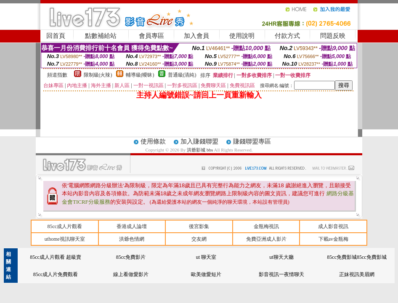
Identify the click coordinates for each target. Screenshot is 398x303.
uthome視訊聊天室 (65, 239)
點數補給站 (101, 35)
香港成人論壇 (132, 226)
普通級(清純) (182, 75)
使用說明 (242, 35)
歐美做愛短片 (206, 274)
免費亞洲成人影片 (266, 239)
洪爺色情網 (131, 239)
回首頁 (55, 35)
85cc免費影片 (131, 257)
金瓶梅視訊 (266, 226)
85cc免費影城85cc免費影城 (356, 257)
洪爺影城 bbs (200, 149)
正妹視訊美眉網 (356, 274)
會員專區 (151, 35)
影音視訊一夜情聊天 (281, 274)
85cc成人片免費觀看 (55, 274)
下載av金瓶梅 (333, 239)
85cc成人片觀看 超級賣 (55, 257)
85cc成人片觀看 (64, 226)
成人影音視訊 (333, 226)
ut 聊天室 (206, 257)
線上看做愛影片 (131, 274)
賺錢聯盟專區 (252, 141)
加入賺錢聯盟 (199, 141)
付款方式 (287, 35)
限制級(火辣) (98, 75)
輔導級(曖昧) (140, 75)
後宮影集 (199, 226)
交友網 (199, 239)
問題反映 (332, 35)
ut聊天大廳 (281, 257)
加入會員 (196, 35)
